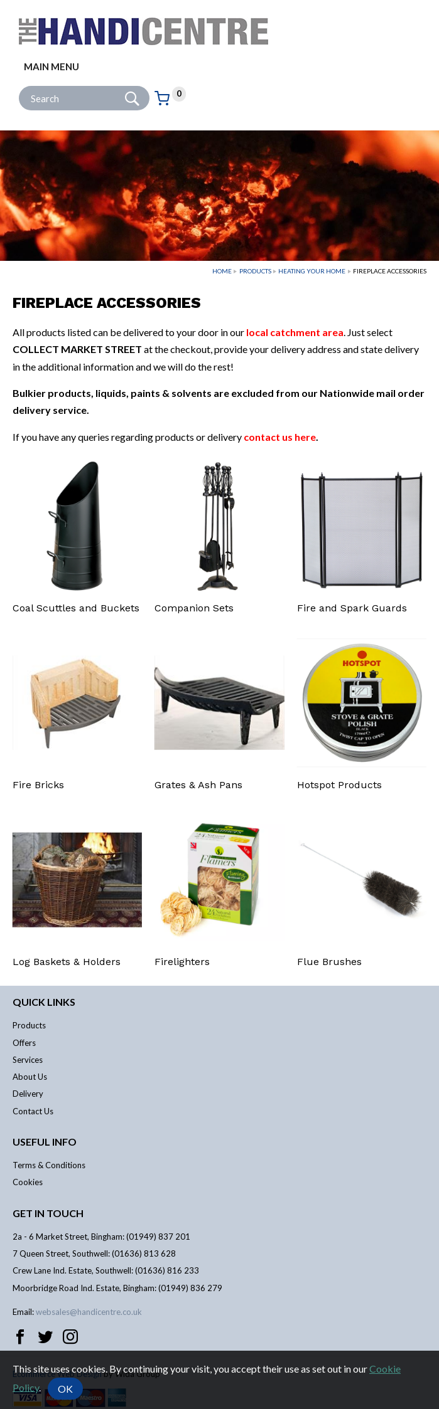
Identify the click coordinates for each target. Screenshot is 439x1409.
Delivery (28, 1094)
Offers (24, 1043)
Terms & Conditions (49, 1165)
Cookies (28, 1182)
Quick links (44, 1002)
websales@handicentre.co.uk (89, 1312)
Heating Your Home (311, 271)
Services (28, 1060)
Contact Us (33, 1111)
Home (222, 271)
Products (255, 271)
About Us (30, 1077)
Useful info (45, 1142)
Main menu (51, 66)
